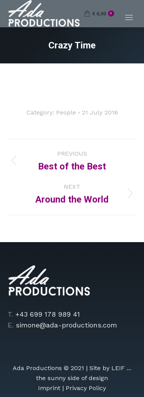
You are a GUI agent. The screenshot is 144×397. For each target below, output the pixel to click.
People (66, 112)
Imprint (49, 388)
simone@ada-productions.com (66, 325)
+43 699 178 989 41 (47, 314)
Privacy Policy (86, 388)
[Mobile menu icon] (129, 17)
